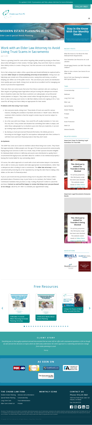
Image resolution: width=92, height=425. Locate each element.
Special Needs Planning (8, 398)
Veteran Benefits (69, 130)
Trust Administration (24, 401)
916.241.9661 (81, 6)
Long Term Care (69, 98)
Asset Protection (69, 122)
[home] (13, 14)
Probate (66, 114)
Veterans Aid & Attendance (26, 395)
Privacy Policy (32, 419)
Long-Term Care (6, 401)
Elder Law (67, 102)
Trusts (66, 118)
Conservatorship (69, 90)
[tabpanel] (19, 308)
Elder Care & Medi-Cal (7, 404)
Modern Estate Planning (8, 395)
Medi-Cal (67, 126)
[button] (89, 19)
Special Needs (68, 106)
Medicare (67, 94)
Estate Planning (69, 110)
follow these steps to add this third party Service (77, 187)
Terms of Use (38, 419)
